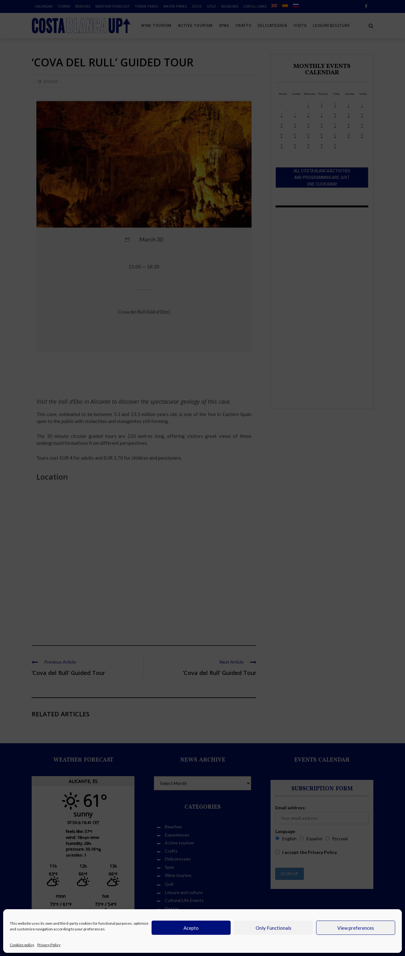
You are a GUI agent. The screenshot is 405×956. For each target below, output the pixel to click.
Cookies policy (22, 944)
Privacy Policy (48, 944)
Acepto (191, 928)
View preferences (355, 928)
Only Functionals (273, 928)
